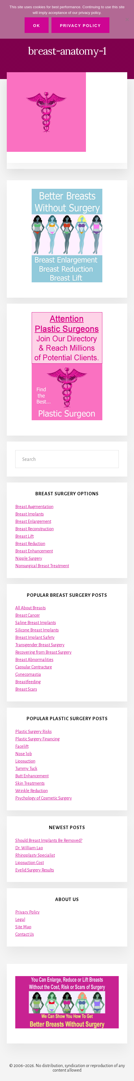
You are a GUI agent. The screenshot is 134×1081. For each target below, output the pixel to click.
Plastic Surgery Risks (33, 731)
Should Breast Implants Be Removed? (48, 840)
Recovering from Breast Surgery (43, 652)
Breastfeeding (28, 682)
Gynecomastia (28, 674)
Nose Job (23, 753)
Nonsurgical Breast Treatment (42, 566)
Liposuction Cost (29, 862)
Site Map (23, 927)
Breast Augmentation (34, 506)
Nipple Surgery (28, 558)
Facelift (22, 746)
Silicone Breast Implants (37, 630)
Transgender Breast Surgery (39, 645)
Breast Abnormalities (34, 659)
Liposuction (25, 761)
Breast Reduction (30, 543)
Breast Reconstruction (34, 529)
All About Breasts (30, 608)
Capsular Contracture (33, 667)
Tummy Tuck (26, 768)
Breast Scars (26, 689)
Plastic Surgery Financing (37, 739)
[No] (127, 19)
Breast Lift (24, 536)
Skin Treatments (30, 783)
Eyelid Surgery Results (34, 870)
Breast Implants (29, 514)
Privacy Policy (27, 912)
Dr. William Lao (29, 848)
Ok (36, 25)
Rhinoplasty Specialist (35, 855)
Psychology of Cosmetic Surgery (43, 798)
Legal (20, 919)
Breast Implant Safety (35, 637)
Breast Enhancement (34, 551)
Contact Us (24, 934)
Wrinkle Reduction (31, 790)
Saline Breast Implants (35, 622)
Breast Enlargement (33, 521)
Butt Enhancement (32, 776)
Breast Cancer (27, 615)
